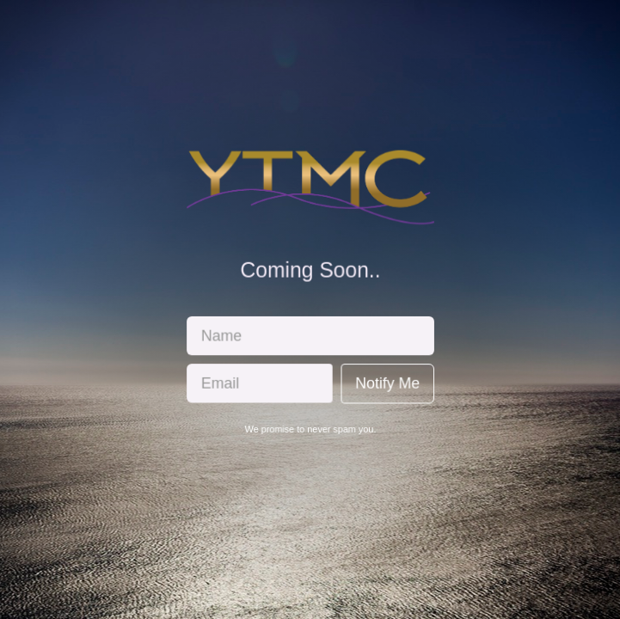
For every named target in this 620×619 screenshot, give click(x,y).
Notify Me (386, 382)
